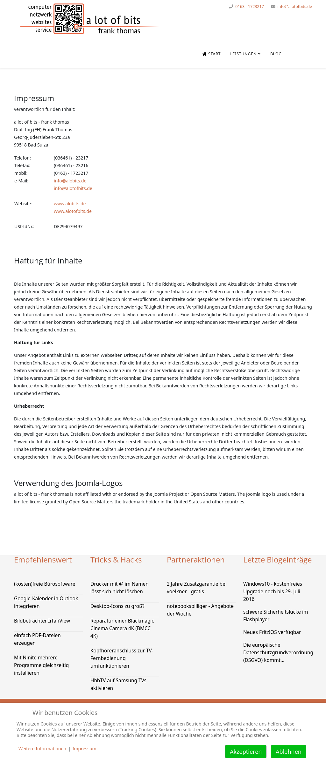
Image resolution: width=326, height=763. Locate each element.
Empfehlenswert (43, 559)
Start (211, 54)
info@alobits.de (70, 181)
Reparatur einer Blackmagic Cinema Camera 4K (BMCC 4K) (122, 628)
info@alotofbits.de (294, 6)
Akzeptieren (246, 751)
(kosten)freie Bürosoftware (44, 584)
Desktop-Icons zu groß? (117, 606)
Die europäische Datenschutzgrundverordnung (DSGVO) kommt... (278, 653)
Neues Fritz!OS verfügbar (272, 632)
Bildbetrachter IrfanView (42, 620)
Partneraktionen (196, 559)
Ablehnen (288, 751)
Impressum (84, 749)
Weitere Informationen (42, 749)
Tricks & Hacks (116, 559)
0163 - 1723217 (249, 6)
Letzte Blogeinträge (277, 559)
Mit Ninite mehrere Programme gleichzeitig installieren (41, 665)
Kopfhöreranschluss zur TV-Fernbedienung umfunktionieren (121, 658)
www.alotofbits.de (73, 211)
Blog (276, 54)
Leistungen (243, 54)
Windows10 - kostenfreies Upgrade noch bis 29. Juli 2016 (272, 592)
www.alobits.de (70, 204)
